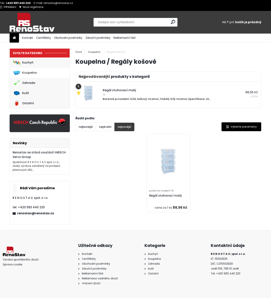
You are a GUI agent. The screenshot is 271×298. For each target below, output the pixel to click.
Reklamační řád (124, 38)
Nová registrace (33, 7)
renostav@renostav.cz (58, 3)
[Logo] (35, 22)
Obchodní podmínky (68, 38)
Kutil (21, 93)
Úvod (78, 52)
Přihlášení (10, 7)
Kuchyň (23, 63)
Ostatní (23, 103)
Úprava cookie (12, 264)
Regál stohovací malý (165, 196)
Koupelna (25, 73)
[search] (173, 22)
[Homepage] (14, 38)
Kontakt (27, 38)
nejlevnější (86, 127)
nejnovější (124, 127)
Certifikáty (43, 38)
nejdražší (105, 127)
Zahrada (24, 83)
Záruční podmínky (97, 38)
